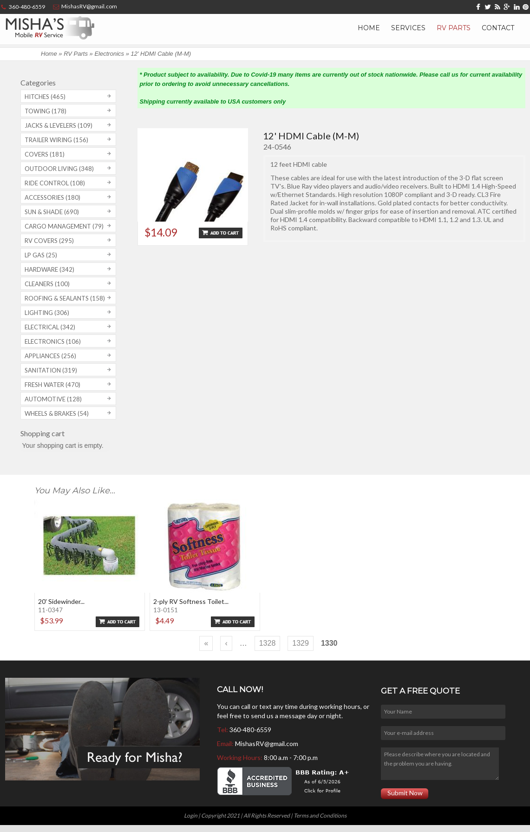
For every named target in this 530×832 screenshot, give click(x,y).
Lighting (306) (47, 312)
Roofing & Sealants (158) (65, 298)
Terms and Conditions (320, 815)
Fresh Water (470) (52, 384)
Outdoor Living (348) (59, 168)
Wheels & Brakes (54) (57, 413)
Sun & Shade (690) (52, 212)
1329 (300, 643)
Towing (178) (45, 111)
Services (408, 28)
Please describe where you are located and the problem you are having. (440, 763)
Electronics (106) (53, 341)
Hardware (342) (49, 269)
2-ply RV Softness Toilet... (191, 601)
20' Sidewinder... (61, 601)
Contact (498, 28)
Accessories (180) (52, 197)
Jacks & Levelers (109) (58, 125)
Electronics (109, 53)
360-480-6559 (250, 730)
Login (190, 815)
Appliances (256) (50, 356)
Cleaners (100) (47, 284)
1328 (267, 643)
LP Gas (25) (41, 255)
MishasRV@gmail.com (266, 743)
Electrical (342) (50, 327)
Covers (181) (45, 154)
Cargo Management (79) (64, 226)
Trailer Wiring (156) (56, 140)
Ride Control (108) (55, 183)
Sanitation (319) (51, 370)
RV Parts (454, 28)
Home (369, 28)
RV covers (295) (49, 240)
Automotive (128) (53, 399)
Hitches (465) (45, 96)
